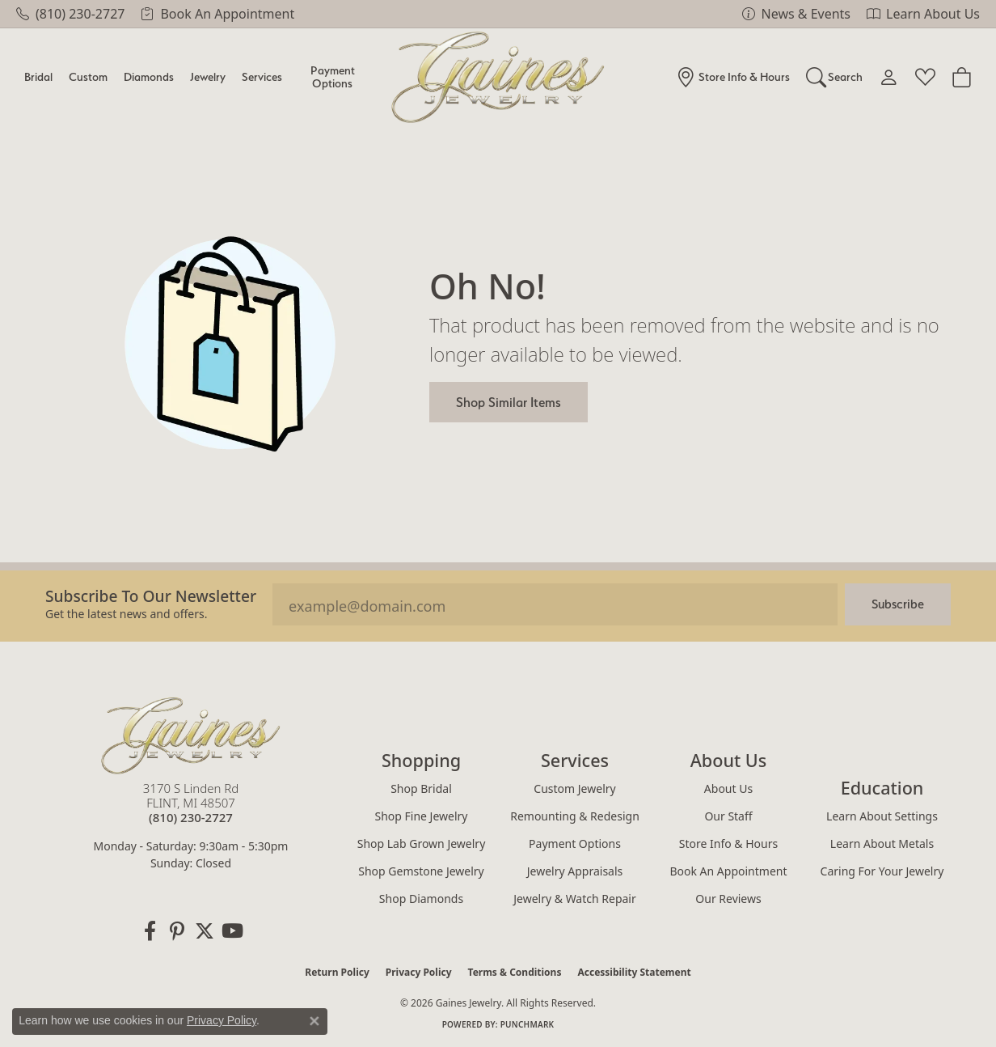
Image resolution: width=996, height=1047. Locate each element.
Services (262, 76)
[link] (70, 14)
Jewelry (208, 76)
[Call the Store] (191, 817)
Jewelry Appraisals (575, 871)
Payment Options (332, 76)
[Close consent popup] (314, 1021)
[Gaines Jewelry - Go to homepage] (191, 735)
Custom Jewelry (574, 788)
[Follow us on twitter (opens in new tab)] (204, 931)
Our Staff (728, 816)
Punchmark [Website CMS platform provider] (527, 1024)
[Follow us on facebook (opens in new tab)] (149, 931)
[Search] (834, 76)
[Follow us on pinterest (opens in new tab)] (177, 931)
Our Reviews (728, 898)
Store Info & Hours (728, 843)
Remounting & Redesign (574, 816)
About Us (728, 788)
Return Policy (337, 972)
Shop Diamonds (421, 898)
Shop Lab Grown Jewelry (421, 843)
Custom (88, 76)
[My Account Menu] (889, 76)
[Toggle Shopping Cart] (962, 76)
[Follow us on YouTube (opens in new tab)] (232, 931)
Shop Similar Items (508, 402)
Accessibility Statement (633, 972)
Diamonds (149, 76)
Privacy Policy (419, 972)
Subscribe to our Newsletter (150, 596)
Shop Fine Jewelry (421, 816)
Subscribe (898, 604)
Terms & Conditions (515, 972)
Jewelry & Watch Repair (574, 898)
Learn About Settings (882, 816)
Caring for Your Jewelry (882, 871)
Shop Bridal (421, 788)
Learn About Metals (882, 843)
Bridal (38, 76)
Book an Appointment (728, 871)
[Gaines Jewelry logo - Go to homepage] (498, 77)
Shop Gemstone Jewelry (421, 871)
